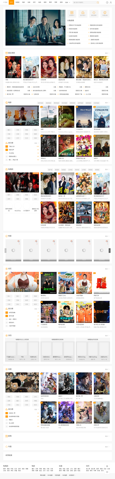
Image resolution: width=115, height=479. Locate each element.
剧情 (61, 2)
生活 (26, 138)
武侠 (8, 470)
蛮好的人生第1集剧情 (97, 43)
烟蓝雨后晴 (61, 79)
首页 (11, 2)
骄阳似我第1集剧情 (95, 32)
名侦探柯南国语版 (12, 426)
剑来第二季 (10, 413)
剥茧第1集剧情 (73, 29)
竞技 (67, 470)
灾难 (9, 134)
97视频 (5, 2)
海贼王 (9, 419)
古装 (17, 134)
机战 (79, 470)
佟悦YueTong (81, 357)
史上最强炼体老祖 (63, 425)
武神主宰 (96, 425)
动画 (35, 138)
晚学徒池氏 (61, 324)
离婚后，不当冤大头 (65, 87)
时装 (26, 195)
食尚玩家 (9, 316)
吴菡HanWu (104, 357)
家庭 (17, 195)
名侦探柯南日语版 (12, 416)
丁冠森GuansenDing (11, 357)
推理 (26, 400)
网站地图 (42, 475)
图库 (50, 2)
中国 (9, 304)
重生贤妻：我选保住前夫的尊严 (85, 79)
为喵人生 (78, 425)
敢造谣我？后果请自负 (13, 90)
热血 (17, 396)
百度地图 (57, 475)
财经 (35, 300)
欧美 (35, 304)
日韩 (26, 304)
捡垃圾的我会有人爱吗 (39, 90)
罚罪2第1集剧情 (73, 32)
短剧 (39, 2)
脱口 (17, 296)
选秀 (26, 296)
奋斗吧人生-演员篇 (99, 324)
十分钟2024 (79, 129)
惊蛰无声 (9, 149)
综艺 (34, 2)
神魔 (35, 400)
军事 (95, 470)
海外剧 (77, 169)
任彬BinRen (46, 357)
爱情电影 (56, 103)
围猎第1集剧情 (94, 36)
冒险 (35, 130)
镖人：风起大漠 (11, 159)
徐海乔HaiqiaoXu (69, 357)
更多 (67, 2)
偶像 (26, 199)
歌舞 (35, 134)
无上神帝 (9, 423)
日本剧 (70, 169)
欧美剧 (64, 169)
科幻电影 (64, 103)
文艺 (17, 138)
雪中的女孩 (97, 129)
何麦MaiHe (33, 357)
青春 (26, 134)
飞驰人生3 (10, 146)
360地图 (64, 475)
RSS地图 (50, 475)
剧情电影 (88, 103)
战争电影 (80, 103)
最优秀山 (43, 295)
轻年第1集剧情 (94, 29)
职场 (98, 470)
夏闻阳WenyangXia (58, 357)
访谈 (9, 300)
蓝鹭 (42, 129)
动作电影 (40, 103)
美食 (17, 300)
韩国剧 (90, 169)
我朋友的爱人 (11, 156)
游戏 (71, 470)
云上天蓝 (88, 94)
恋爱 (9, 400)
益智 (75, 470)
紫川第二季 (10, 94)
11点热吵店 (44, 324)
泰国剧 (97, 169)
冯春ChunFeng (93, 357)
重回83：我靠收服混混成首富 (15, 87)
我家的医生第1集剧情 (96, 25)
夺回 (6, 79)
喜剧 (17, 199)
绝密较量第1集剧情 (74, 39)
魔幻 (9, 130)
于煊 (22, 357)
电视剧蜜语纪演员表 (57, 339)
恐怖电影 (72, 103)
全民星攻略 (10, 312)
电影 (23, 2)
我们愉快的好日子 (28, 79)
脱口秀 (93, 468)
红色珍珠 (43, 79)
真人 (9, 296)
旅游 (26, 300)
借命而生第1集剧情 (74, 43)
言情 (17, 130)
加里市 (96, 158)
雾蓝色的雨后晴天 (46, 196)
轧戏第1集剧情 (73, 36)
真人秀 (88, 468)
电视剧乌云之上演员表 (22, 339)
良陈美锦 (78, 225)
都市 (9, 195)
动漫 (29, 2)
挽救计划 (61, 158)
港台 (17, 304)
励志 (9, 138)
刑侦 (19, 470)
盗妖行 (87, 90)
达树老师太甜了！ (81, 196)
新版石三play (62, 295)
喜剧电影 (48, 103)
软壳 (59, 129)
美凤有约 (9, 322)
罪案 (26, 130)
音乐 (102, 470)
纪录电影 (96, 103)
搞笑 (26, 396)
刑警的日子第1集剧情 (75, 25)
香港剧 (57, 169)
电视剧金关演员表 (93, 339)
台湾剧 (84, 169)
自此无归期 (36, 87)
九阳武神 (36, 94)
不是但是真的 (80, 324)
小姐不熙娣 (10, 326)
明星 (56, 2)
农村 (9, 199)
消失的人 (43, 158)
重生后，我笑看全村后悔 (101, 79)
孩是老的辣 (97, 225)
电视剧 (17, 2)
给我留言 (71, 475)
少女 (35, 396)
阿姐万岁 (96, 295)
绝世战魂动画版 (64, 94)
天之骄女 (9, 153)
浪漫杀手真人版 (80, 158)
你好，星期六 (11, 319)
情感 (35, 296)
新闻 (45, 2)
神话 (12, 470)
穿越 (15, 470)
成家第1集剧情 (95, 39)
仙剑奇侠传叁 (63, 90)
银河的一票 (61, 196)
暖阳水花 (87, 87)
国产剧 (50, 169)
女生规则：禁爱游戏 (64, 225)
